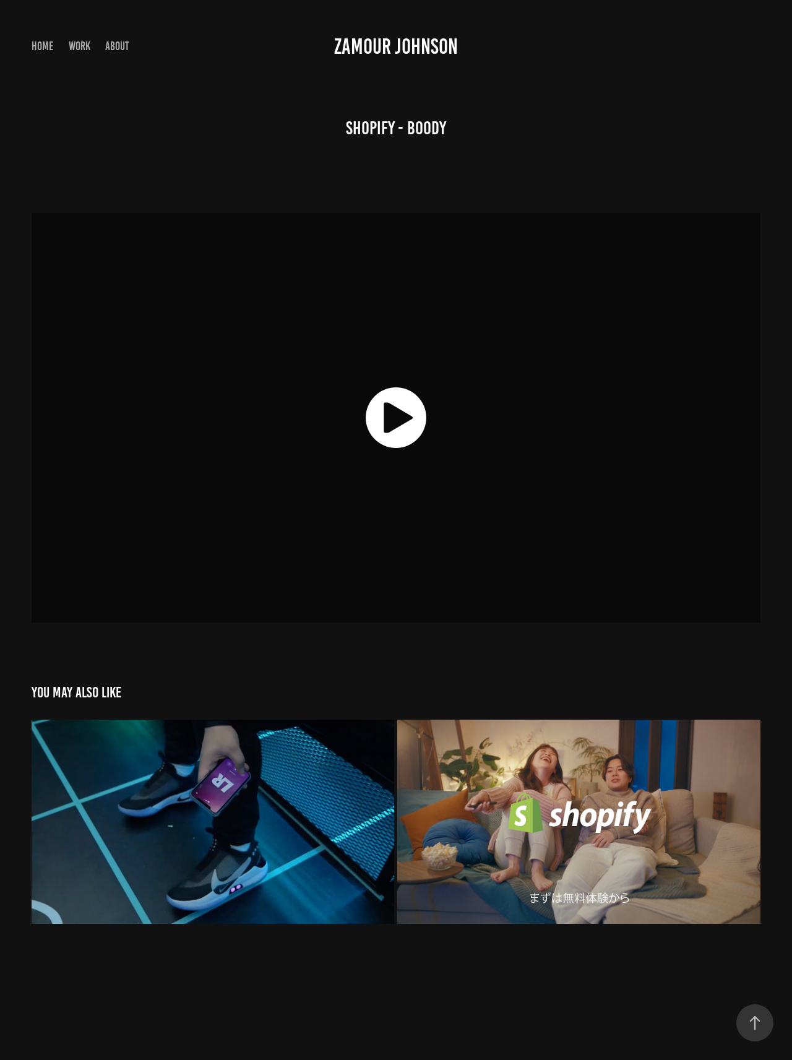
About (117, 46)
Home (42, 46)
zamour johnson (396, 46)
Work (79, 46)
